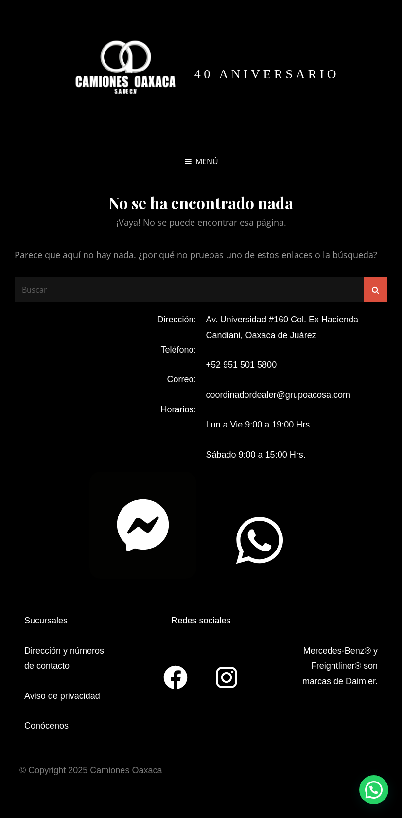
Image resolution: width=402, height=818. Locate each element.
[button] (373, 789)
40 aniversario (266, 74)
